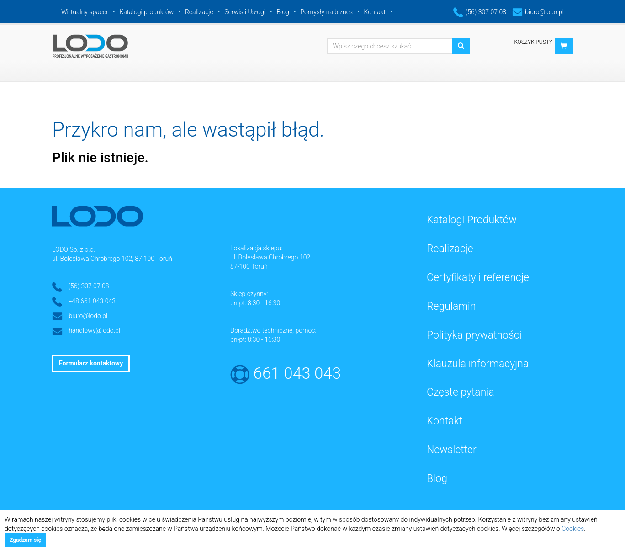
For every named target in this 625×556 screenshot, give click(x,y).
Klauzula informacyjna (478, 364)
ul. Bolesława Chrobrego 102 (270, 257)
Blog (283, 12)
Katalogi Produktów (472, 220)
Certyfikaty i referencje (478, 277)
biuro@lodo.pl (538, 12)
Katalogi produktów (146, 12)
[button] (564, 46)
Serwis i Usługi (244, 12)
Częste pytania (460, 392)
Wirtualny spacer (84, 12)
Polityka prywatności (474, 335)
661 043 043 (297, 373)
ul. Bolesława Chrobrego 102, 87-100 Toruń (112, 258)
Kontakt (375, 12)
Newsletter (452, 450)
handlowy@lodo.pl (94, 330)
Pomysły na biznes (326, 12)
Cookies (572, 528)
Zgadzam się (25, 540)
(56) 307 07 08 (479, 12)
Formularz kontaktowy (91, 363)
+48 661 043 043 (92, 301)
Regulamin (451, 306)
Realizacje (199, 12)
